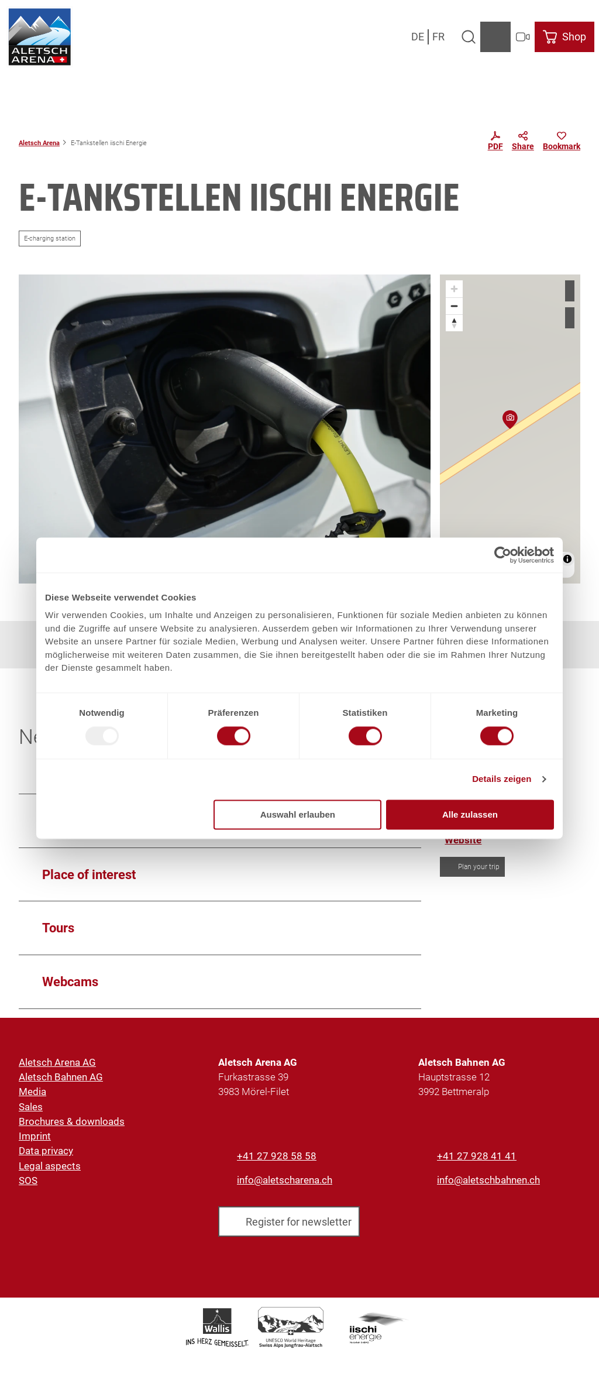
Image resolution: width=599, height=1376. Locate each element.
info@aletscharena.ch (284, 1180)
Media (32, 1092)
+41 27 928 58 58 (276, 1156)
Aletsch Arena (39, 143)
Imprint (35, 1136)
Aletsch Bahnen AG (61, 1077)
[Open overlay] (468, 37)
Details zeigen (501, 779)
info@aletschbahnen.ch (488, 1180)
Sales (31, 1107)
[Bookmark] (561, 143)
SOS (28, 1180)
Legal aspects (50, 1166)
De (417, 36)
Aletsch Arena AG (57, 1062)
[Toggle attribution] (567, 559)
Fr (438, 36)
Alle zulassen (470, 814)
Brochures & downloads (72, 1121)
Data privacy (46, 1151)
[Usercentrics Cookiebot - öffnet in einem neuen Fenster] (503, 555)
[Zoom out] (454, 305)
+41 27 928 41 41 (477, 1156)
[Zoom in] (454, 288)
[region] (510, 429)
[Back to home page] (39, 37)
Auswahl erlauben (297, 814)
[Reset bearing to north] (454, 322)
